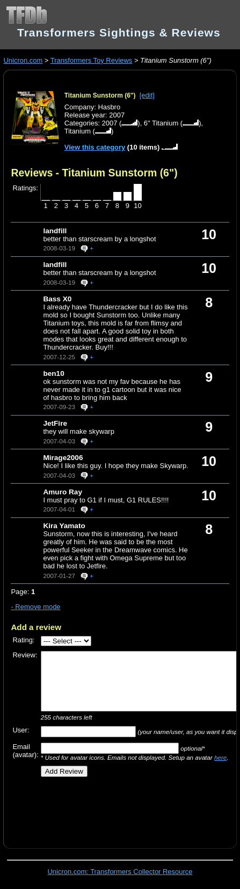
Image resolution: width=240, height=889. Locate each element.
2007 (110, 123)
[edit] (147, 95)
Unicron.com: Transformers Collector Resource (120, 872)
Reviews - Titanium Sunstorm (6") (94, 173)
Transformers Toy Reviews (91, 60)
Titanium (77, 131)
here (220, 757)
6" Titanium (161, 123)
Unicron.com (22, 60)
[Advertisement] (125, 809)
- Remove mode (35, 607)
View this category (95, 147)
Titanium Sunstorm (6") (100, 95)
